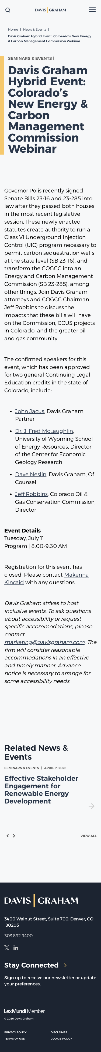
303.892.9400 (18, 935)
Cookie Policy (61, 1038)
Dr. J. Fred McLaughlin (44, 431)
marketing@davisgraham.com (44, 642)
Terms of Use (14, 1038)
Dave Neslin (30, 474)
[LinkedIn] (15, 948)
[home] (50, 10)
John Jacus (29, 411)
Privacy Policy (15, 1032)
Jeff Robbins (31, 494)
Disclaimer (59, 1032)
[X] (6, 948)
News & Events (34, 29)
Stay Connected (35, 965)
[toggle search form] (8, 10)
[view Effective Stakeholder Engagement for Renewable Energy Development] (50, 787)
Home (13, 29)
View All (89, 836)
